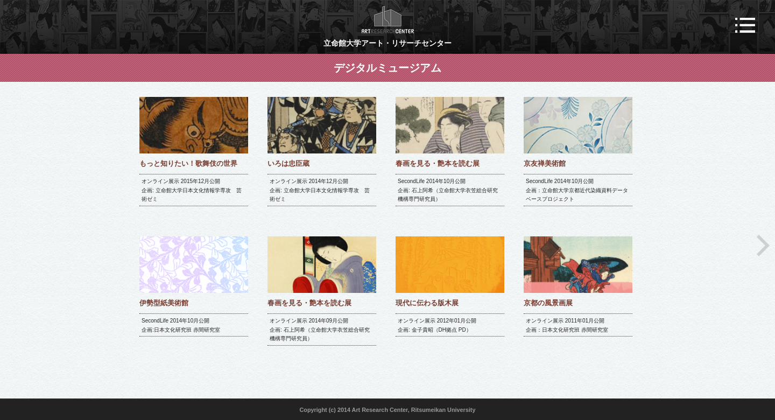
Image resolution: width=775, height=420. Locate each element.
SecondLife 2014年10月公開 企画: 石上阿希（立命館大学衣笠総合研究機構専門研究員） (448, 190)
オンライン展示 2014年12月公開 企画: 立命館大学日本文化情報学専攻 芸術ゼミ (320, 190)
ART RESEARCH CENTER (388, 19)
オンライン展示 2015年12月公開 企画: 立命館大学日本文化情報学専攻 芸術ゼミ (192, 190)
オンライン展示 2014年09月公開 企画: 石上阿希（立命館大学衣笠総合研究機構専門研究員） (320, 329)
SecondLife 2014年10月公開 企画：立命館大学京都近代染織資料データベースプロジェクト (577, 190)
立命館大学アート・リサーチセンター (387, 43)
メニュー (745, 25)
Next (763, 245)
